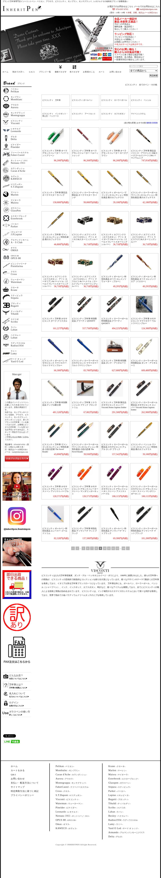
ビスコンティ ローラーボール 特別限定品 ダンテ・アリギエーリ (144, 363)
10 (105, 548)
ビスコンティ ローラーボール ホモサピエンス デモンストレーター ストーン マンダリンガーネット (144, 490)
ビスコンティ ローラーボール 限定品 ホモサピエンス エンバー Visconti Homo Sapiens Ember (144, 406)
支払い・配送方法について (25, 783)
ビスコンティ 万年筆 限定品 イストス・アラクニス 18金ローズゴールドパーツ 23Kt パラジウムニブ (144, 154)
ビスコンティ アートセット (84, 114)
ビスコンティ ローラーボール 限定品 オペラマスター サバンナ (85, 194)
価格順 (149, 123)
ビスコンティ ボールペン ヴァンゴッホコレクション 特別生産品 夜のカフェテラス (114, 194)
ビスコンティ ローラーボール (114, 100)
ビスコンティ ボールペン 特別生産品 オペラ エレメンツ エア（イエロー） (143, 279)
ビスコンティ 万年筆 (51, 100)
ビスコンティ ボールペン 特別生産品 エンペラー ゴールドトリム (54, 530)
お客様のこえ (89, 72)
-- (65, 766)
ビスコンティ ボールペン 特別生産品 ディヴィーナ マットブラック (113, 530)
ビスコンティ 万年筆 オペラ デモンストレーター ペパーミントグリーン (55, 153)
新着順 (155, 123)
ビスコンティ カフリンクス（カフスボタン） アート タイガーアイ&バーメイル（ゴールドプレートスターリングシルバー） (114, 239)
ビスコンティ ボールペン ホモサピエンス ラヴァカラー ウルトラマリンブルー (54, 363)
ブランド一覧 (45, 72)
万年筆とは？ (16, 684)
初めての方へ (18, 72)
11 (109, 548)
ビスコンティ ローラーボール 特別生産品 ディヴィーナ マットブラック (144, 530)
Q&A (13, 774)
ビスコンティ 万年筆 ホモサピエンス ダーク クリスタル (54, 319)
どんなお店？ (16, 675)
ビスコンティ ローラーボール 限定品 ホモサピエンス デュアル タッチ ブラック (114, 446)
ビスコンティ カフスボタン (113, 114)
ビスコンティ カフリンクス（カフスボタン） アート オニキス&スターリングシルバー (84, 238)
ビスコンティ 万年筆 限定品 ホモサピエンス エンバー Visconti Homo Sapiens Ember (113, 404)
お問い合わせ (115, 72)
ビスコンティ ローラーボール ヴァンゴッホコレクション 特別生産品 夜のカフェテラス (144, 194)
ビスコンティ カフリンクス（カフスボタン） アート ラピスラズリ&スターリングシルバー (143, 238)
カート (102, 72)
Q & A (32, 72)
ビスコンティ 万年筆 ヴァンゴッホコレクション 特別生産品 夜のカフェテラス (55, 237)
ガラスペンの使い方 (19, 711)
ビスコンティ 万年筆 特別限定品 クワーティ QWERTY (84, 319)
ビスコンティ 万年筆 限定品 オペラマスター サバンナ (54, 193)
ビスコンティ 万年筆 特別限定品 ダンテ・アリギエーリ (113, 361)
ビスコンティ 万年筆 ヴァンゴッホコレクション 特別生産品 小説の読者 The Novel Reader (55, 448)
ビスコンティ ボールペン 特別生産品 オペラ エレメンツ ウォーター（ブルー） (113, 279)
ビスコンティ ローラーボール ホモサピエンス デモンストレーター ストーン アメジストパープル (114, 490)
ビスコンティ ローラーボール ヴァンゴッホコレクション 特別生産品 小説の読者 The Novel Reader (85, 448)
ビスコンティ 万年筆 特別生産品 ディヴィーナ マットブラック (84, 530)
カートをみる (18, 770)
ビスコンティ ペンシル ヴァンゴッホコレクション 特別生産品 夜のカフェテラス (144, 446)
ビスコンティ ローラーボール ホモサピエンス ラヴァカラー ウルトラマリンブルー (85, 363)
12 (113, 548)
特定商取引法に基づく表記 (25, 791)
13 (117, 548)
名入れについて (17, 693)
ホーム (5, 72)
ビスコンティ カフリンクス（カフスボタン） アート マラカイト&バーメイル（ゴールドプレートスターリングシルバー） (85, 281)
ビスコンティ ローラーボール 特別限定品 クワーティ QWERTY (114, 321)
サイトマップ (18, 787)
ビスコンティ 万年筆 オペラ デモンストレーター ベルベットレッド (85, 153)
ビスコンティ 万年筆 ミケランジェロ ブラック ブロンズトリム (84, 404)
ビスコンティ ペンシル (141, 100)
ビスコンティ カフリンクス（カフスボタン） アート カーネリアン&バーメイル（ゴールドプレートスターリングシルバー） (55, 281)
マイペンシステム (138, 114)
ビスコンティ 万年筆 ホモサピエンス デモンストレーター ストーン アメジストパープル (55, 488)
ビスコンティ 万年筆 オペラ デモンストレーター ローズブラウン (114, 153)
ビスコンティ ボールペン (82, 100)
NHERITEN (20, 10)
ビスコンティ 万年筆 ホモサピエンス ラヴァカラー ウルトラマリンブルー (143, 321)
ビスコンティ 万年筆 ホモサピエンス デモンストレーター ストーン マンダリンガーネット (85, 490)
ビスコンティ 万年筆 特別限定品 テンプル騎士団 (54, 403)
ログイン (13, 702)
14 (123, 548)
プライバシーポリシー (22, 795)
